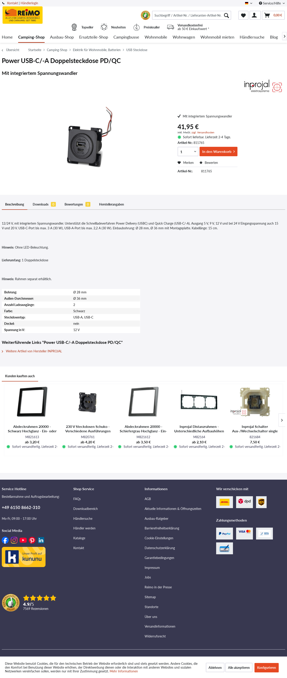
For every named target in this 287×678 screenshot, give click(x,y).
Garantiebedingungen (159, 558)
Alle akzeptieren (239, 667)
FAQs (77, 499)
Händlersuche (82, 518)
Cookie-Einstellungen (159, 538)
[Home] (7, 37)
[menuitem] (191, 15)
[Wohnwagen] (184, 37)
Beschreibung (14, 204)
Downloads (44, 204)
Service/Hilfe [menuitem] (270, 3)
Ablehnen (215, 667)
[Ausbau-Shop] (62, 37)
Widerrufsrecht (155, 636)
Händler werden (84, 528)
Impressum (152, 568)
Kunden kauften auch (20, 376)
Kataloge (79, 538)
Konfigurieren (266, 667)
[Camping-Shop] (31, 37)
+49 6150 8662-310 (21, 507)
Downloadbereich (85, 509)
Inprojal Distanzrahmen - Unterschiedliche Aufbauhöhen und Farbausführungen (199, 428)
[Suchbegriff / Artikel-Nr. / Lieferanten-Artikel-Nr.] (191, 15)
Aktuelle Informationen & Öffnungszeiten (173, 509)
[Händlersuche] (252, 37)
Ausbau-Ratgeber (156, 518)
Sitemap (150, 597)
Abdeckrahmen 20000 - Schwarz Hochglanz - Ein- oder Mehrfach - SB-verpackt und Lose (32, 428)
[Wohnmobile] (156, 37)
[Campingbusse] (126, 37)
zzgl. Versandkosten (202, 132)
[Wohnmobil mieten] (217, 37)
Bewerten (208, 163)
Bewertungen (77, 204)
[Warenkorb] (273, 15)
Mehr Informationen (124, 671)
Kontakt (12, 3)
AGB (148, 499)
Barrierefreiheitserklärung (162, 528)
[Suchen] (226, 15)
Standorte (151, 607)
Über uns (151, 617)
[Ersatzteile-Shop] (93, 37)
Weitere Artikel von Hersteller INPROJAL (32, 351)
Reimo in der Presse (158, 587)
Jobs (148, 577)
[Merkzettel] (243, 15)
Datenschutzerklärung (160, 548)
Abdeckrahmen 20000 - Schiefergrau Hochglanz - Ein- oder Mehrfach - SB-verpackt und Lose (143, 428)
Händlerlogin (29, 3)
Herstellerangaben (111, 204)
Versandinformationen (160, 626)
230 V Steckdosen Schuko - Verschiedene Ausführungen (88, 428)
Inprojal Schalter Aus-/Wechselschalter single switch (255, 428)
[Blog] (274, 37)
